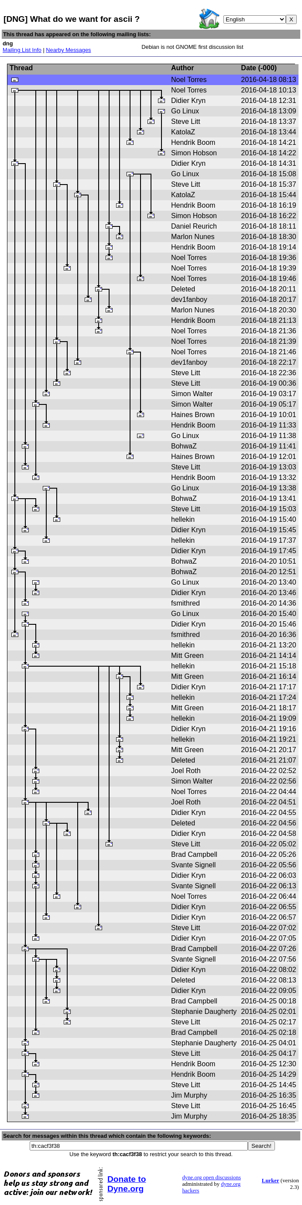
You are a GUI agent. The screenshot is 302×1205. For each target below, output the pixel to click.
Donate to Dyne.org (126, 1183)
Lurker (270, 1181)
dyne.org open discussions (211, 1177)
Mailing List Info (22, 50)
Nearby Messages (68, 50)
